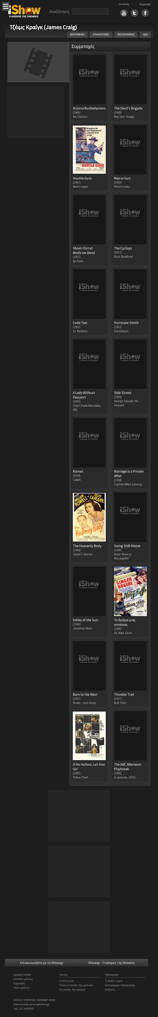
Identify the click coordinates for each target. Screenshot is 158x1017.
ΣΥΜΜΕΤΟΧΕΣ (101, 34)
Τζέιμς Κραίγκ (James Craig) (43, 27)
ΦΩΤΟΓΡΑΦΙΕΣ (126, 34)
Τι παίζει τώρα (114, 981)
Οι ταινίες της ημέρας (72, 989)
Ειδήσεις (110, 989)
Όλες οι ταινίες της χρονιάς (76, 985)
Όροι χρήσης (21, 987)
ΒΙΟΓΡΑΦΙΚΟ (77, 34)
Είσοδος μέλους (23, 979)
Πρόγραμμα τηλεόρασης (120, 985)
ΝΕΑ (145, 34)
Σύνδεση (123, 4)
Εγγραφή (145, 4)
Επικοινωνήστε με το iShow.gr (41, 963)
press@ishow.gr (40, 1004)
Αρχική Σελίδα (22, 974)
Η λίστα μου (66, 981)
